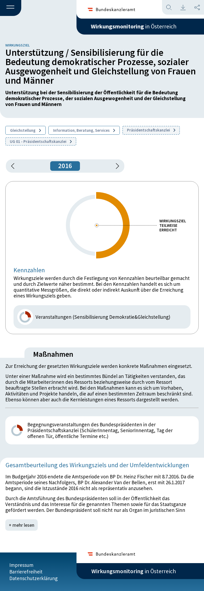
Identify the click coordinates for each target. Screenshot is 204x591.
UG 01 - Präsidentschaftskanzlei (41, 141)
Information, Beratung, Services (84, 130)
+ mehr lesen (21, 525)
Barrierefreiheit (25, 571)
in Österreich (133, 26)
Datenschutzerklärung (33, 578)
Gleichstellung (25, 130)
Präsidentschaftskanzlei (151, 130)
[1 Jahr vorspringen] (115, 166)
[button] (10, 8)
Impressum (21, 565)
